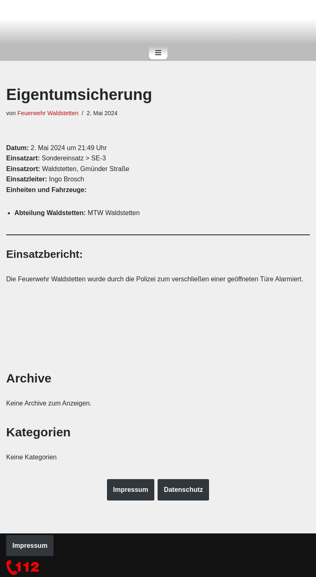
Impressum (130, 489)
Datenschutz (183, 489)
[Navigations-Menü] (158, 52)
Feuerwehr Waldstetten (47, 113)
